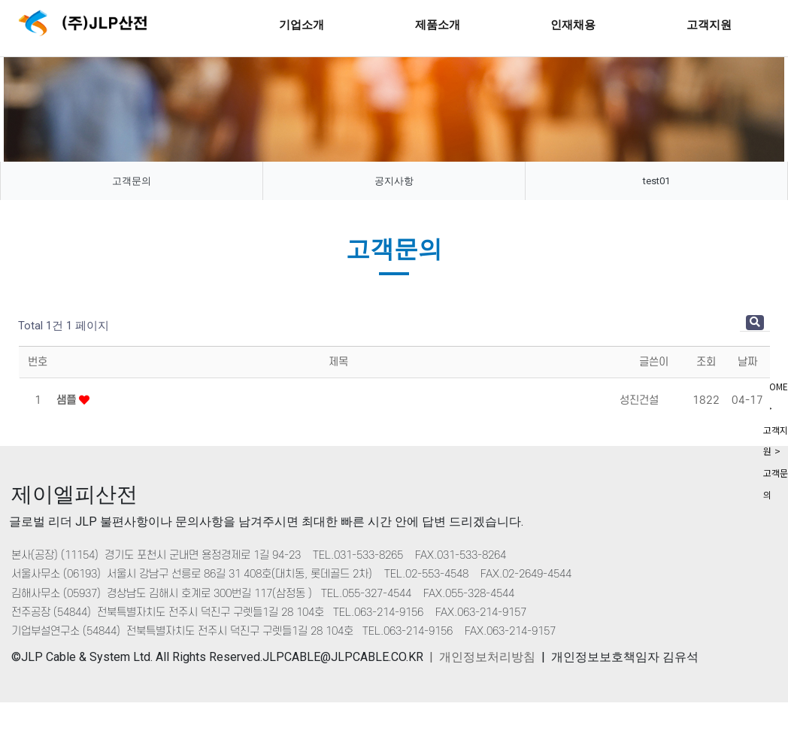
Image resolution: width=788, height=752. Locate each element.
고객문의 (131, 180)
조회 (706, 362)
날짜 (747, 362)
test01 (656, 180)
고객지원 (709, 24)
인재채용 (573, 24)
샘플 (67, 400)
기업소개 (301, 24)
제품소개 (437, 24)
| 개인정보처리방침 (482, 657)
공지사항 (394, 180)
